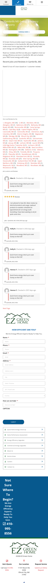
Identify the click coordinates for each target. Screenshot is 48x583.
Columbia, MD (8, 134)
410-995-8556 (8, 529)
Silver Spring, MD (29, 159)
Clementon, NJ (36, 132)
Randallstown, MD (28, 154)
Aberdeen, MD (32, 123)
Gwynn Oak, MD (14, 141)
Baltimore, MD (21, 125)
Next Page (6, 309)
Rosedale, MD (14, 159)
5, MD (21, 123)
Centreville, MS (22, 132)
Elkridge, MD (13, 136)
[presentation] (17, 414)
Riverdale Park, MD (23, 157)
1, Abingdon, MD (9, 123)
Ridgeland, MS (8, 157)
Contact (6, 4)
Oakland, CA (29, 150)
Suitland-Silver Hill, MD (26, 161)
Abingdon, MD (8, 125)
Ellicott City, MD (26, 136)
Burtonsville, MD (20, 128)
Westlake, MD (35, 163)
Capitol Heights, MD (28, 130)
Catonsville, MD (8, 132)
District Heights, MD (24, 134)
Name (6, 338)
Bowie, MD (6, 128)
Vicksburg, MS (22, 163)
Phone (6, 346)
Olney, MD (12, 152)
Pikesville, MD (13, 154)
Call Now (18, 4)
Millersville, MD (23, 148)
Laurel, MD (36, 143)
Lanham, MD (24, 143)
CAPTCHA (6, 409)
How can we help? (10, 401)
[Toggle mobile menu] (42, 2)
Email (6, 353)
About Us (30, 4)
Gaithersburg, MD (9, 139)
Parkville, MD (25, 152)
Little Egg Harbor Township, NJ (13, 145)
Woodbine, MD (21, 166)
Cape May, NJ (13, 130)
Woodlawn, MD (36, 166)
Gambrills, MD (24, 139)
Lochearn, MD (33, 145)
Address (6, 361)
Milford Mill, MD (8, 148)
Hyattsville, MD (29, 141)
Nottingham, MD (15, 150)
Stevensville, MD (8, 161)
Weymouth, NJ (8, 166)
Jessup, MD (12, 143)
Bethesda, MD (36, 125)
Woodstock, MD (8, 168)
